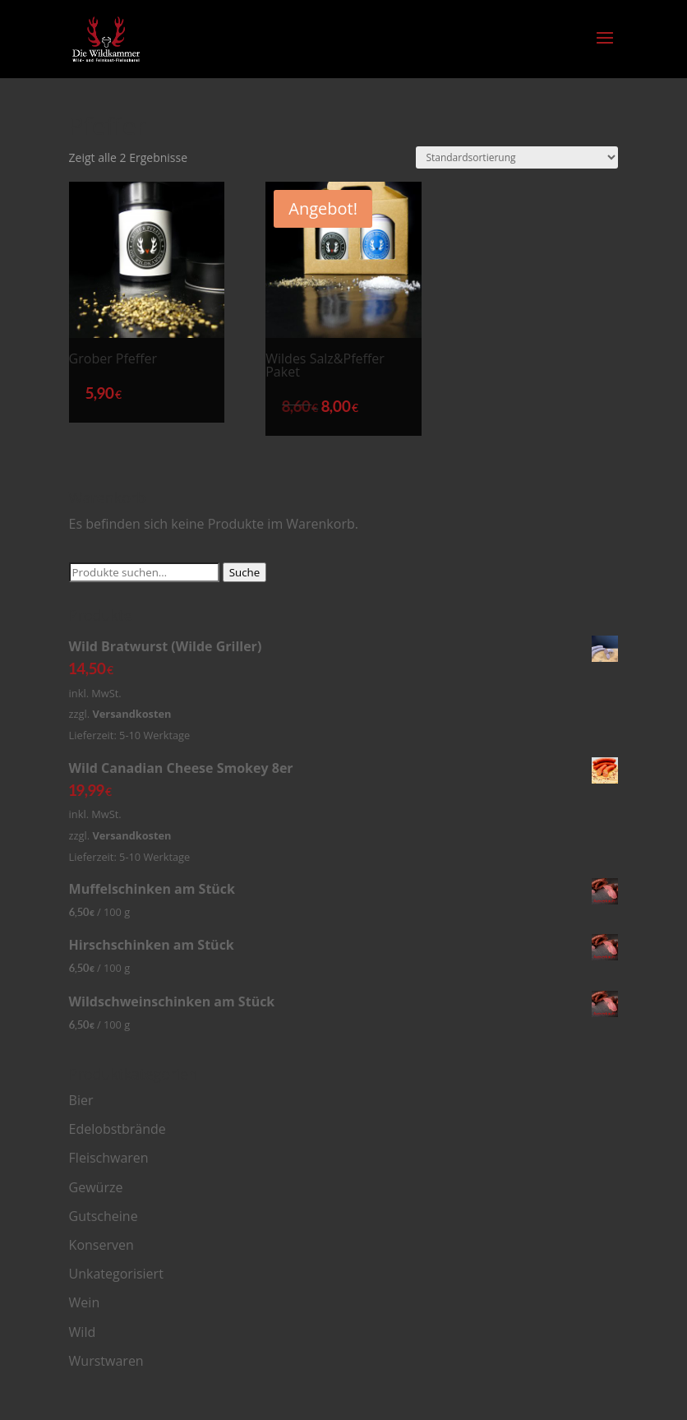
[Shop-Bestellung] (517, 157)
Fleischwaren (109, 1158)
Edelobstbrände (117, 1129)
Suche (245, 572)
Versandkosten (131, 713)
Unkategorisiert (116, 1274)
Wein (84, 1302)
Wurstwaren (106, 1361)
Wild (82, 1332)
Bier (81, 1100)
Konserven (101, 1245)
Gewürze (96, 1187)
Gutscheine (103, 1216)
